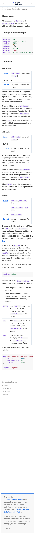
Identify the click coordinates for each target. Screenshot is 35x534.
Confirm (7, 529)
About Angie (10, 8)
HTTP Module (16, 9)
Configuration (19, 8)
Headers (24, 9)
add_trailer (6, 391)
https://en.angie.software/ (13, 499)
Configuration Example (9, 382)
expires (5, 394)
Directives (5, 385)
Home (3, 8)
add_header (7, 388)
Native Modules (6, 9)
